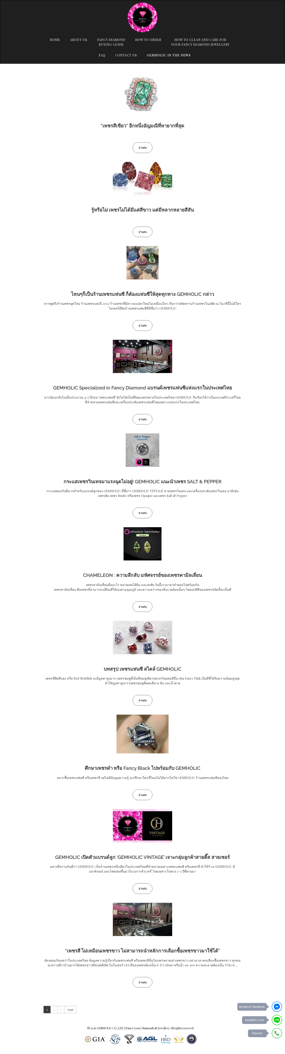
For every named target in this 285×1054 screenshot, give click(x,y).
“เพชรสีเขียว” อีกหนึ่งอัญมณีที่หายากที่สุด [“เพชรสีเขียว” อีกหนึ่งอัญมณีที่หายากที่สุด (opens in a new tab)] (142, 126)
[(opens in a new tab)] (142, 94)
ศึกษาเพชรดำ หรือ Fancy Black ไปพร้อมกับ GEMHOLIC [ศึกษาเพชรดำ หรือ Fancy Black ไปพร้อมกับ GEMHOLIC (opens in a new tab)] (142, 768)
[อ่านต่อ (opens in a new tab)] (143, 147)
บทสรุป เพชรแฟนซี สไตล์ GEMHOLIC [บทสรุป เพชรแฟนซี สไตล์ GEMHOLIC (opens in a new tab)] (142, 669)
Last (70, 1009)
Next (60, 1009)
